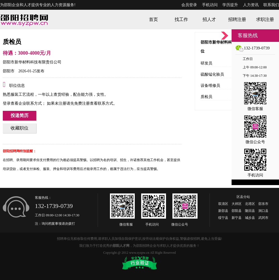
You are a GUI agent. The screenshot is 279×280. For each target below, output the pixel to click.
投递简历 (19, 115)
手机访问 (210, 5)
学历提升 (230, 5)
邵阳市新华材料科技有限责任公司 (32, 62)
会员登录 (189, 5)
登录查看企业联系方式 (22, 103)
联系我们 (271, 5)
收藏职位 (19, 128)
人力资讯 (251, 5)
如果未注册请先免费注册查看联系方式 (79, 103)
